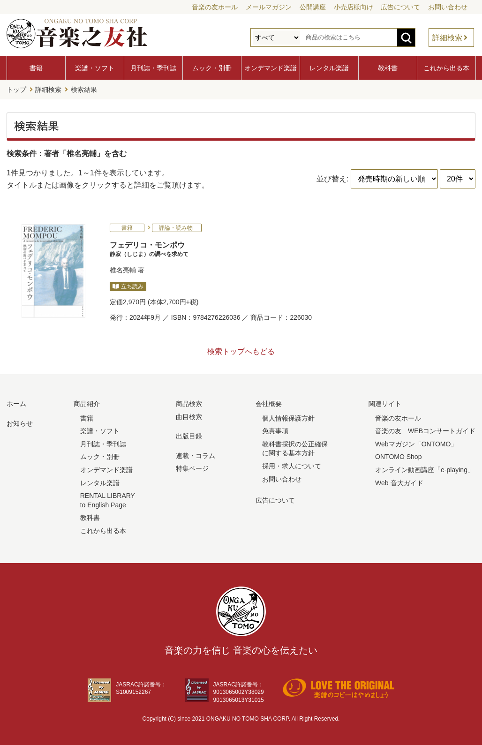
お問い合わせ (447, 7)
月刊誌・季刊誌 (153, 68)
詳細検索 (447, 38)
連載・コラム (195, 455)
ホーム (16, 403)
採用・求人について (291, 466)
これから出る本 (446, 68)
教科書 (388, 68)
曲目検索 (189, 417)
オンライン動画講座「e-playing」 (424, 470)
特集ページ (192, 468)
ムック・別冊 (212, 68)
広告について (400, 7)
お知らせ (20, 423)
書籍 (36, 68)
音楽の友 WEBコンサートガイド (425, 431)
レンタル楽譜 (329, 68)
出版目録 (189, 436)
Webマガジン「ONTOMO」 (416, 444)
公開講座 (313, 7)
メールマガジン (269, 7)
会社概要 (269, 403)
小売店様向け (353, 7)
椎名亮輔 (123, 270)
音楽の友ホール (215, 7)
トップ (16, 89)
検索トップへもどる (241, 351)
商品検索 (189, 403)
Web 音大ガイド (399, 483)
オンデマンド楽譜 (270, 68)
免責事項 (275, 431)
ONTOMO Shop (398, 456)
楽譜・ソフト (94, 68)
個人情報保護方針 (288, 418)
